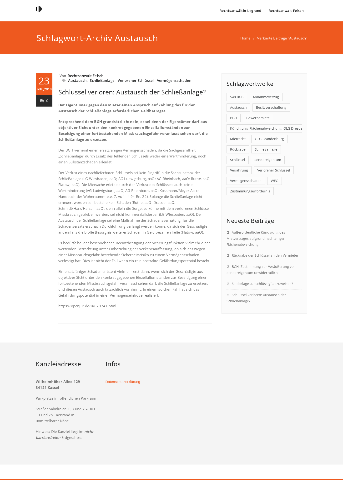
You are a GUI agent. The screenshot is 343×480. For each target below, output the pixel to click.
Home (245, 38)
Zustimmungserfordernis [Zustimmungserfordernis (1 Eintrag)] (250, 191)
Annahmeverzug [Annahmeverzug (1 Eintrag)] (266, 97)
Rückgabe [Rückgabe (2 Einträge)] (238, 149)
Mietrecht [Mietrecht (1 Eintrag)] (238, 139)
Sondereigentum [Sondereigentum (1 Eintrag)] (267, 159)
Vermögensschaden (174, 80)
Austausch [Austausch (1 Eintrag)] (238, 107)
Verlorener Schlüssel (136, 80)
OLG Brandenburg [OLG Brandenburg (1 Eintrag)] (269, 139)
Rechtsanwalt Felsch (286, 10)
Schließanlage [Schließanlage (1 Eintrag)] (266, 149)
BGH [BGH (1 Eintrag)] (233, 118)
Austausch (77, 80)
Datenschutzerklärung (123, 382)
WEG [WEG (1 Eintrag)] (274, 180)
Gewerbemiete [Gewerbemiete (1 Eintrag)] (258, 118)
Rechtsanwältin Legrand (241, 10)
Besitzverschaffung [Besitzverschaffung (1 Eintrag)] (271, 107)
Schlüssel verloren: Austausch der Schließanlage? (132, 92)
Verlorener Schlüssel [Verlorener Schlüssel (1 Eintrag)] (273, 170)
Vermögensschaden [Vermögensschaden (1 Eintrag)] (246, 180)
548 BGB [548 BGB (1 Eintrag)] (236, 97)
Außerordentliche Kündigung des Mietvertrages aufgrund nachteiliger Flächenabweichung (256, 238)
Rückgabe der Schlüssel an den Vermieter (265, 255)
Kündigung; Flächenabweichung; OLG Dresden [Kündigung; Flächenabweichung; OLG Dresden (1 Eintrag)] (267, 128)
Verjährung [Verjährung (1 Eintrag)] (239, 170)
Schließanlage (102, 80)
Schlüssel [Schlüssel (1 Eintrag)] (237, 159)
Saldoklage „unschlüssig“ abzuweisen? (262, 283)
